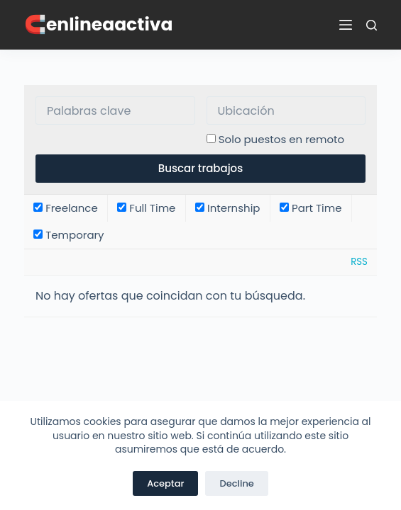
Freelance (65, 207)
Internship (227, 207)
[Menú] (345, 24)
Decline (236, 483)
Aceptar (165, 483)
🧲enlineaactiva (98, 24)
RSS (359, 261)
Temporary (68, 234)
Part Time (310, 207)
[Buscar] (371, 25)
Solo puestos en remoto (281, 139)
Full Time (146, 207)
